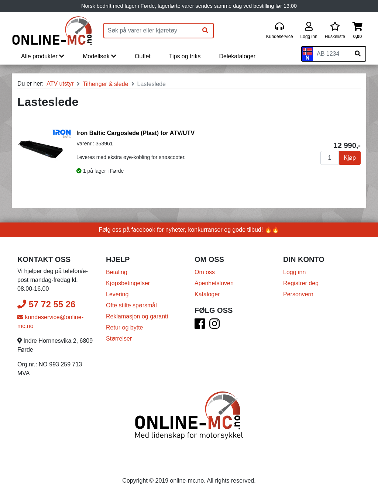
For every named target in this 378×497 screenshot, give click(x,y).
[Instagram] (214, 326)
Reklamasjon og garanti (137, 316)
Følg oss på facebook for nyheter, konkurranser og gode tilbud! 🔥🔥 (189, 230)
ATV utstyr (60, 83)
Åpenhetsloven (214, 283)
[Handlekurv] (357, 30)
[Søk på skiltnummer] (357, 54)
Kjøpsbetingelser (128, 283)
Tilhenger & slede (105, 84)
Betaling (116, 272)
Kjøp (350, 158)
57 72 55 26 (46, 304)
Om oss (205, 272)
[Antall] (329, 158)
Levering (117, 294)
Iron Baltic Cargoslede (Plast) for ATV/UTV (135, 133)
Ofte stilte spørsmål (131, 305)
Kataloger (207, 294)
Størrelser (119, 338)
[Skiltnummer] (331, 54)
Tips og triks (185, 56)
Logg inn (294, 272)
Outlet (143, 56)
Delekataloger (237, 56)
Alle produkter (42, 56)
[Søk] (205, 30)
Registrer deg (301, 283)
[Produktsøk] (151, 31)
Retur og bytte (124, 327)
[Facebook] (200, 326)
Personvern (298, 294)
